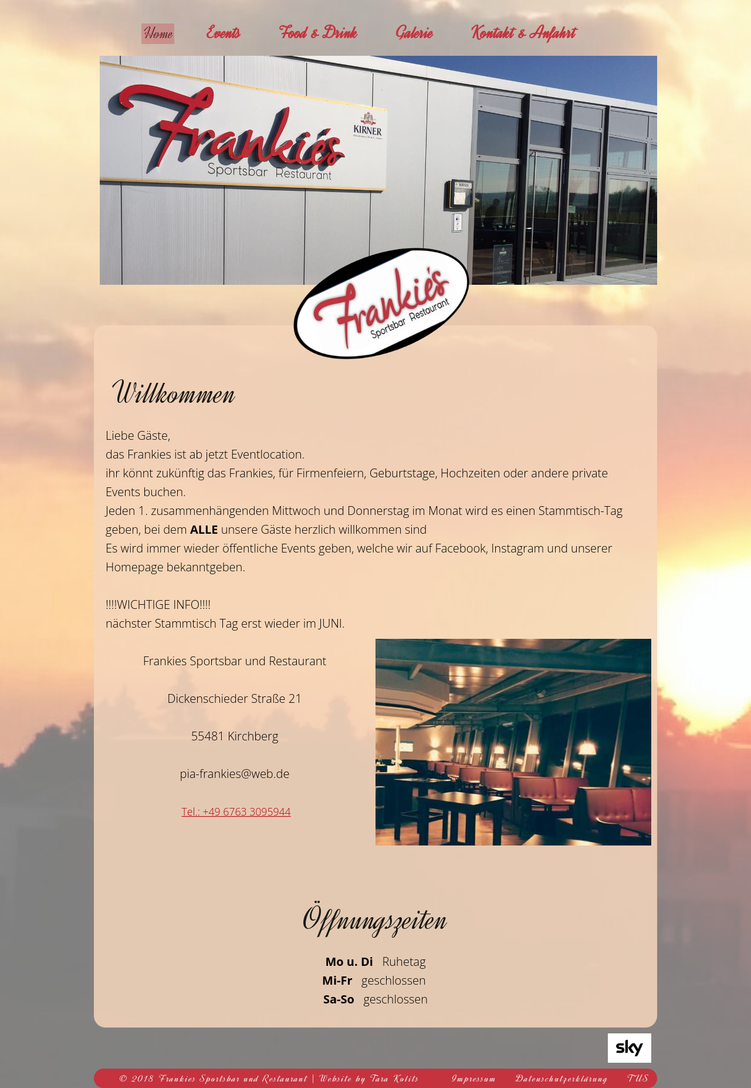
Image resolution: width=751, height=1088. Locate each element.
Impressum (474, 1078)
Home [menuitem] (162, 32)
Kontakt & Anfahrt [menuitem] (533, 32)
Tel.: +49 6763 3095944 (236, 811)
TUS (638, 1078)
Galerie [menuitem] (423, 32)
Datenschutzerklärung (562, 1078)
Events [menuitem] (233, 32)
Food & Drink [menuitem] (327, 32)
